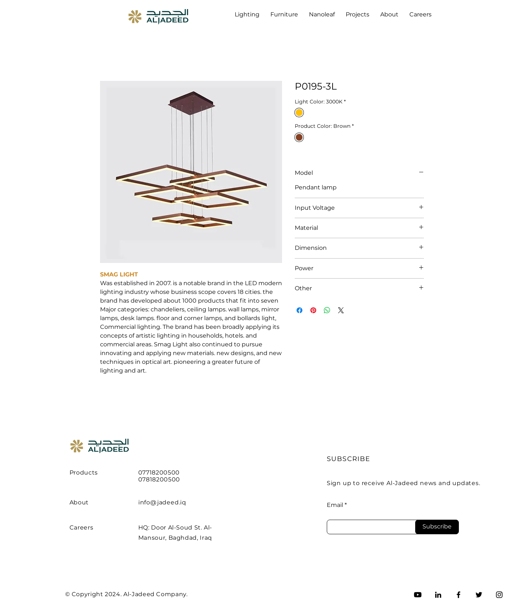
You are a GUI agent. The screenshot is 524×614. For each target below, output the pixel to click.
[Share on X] (341, 310)
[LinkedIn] (438, 594)
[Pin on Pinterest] (313, 310)
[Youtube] (417, 594)
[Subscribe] (437, 527)
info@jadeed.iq (162, 502)
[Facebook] (458, 594)
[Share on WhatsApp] (327, 310)
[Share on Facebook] (299, 310)
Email (335, 505)
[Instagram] (499, 594)
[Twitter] (479, 594)
